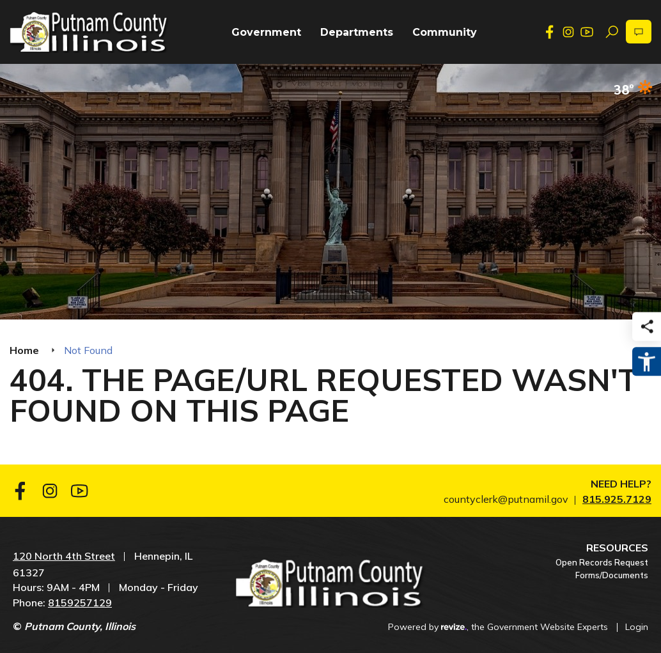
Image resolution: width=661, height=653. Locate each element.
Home (24, 350)
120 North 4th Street (64, 555)
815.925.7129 (616, 499)
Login (636, 627)
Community (444, 32)
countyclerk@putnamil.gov (506, 499)
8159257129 (80, 602)
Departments (356, 32)
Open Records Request (602, 562)
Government (266, 32)
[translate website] (638, 31)
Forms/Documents (611, 575)
